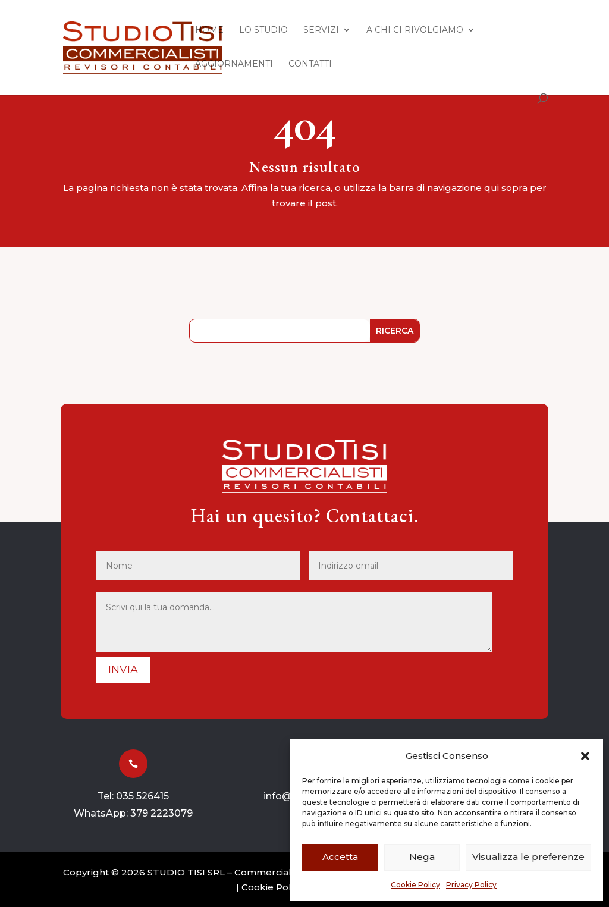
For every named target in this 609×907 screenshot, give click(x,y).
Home (209, 30)
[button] (585, 756)
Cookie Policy (415, 884)
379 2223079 (161, 813)
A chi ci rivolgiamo (414, 30)
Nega (422, 856)
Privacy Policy (471, 884)
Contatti (310, 64)
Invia (123, 669)
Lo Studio (263, 30)
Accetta (340, 856)
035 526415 (142, 796)
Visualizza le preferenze (528, 856)
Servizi (321, 30)
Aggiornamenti (234, 64)
